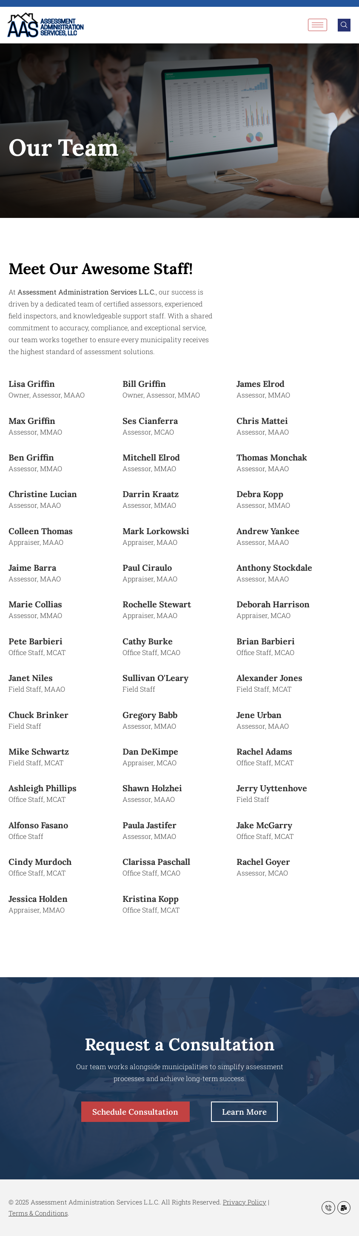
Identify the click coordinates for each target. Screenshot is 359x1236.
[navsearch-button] (344, 25)
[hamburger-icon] (317, 25)
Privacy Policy (244, 1202)
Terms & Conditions (38, 1213)
